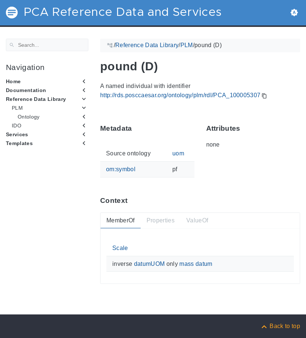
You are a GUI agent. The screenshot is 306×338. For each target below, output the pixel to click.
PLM (17, 108)
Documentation (26, 90)
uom (178, 153)
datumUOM (149, 264)
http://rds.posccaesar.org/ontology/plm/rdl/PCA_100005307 (180, 95)
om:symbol (121, 169)
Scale (120, 248)
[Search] (47, 45)
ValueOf (197, 220)
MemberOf (120, 220)
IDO (16, 125)
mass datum (195, 264)
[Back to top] (280, 326)
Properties (161, 220)
